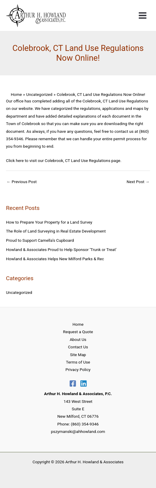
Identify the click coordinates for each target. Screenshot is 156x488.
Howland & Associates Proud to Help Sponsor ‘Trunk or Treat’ (61, 249)
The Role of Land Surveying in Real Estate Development (56, 231)
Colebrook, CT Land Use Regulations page (82, 160)
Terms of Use (78, 362)
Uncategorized (19, 292)
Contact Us (78, 346)
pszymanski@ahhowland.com (78, 431)
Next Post (137, 181)
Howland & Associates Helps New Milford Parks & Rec (55, 258)
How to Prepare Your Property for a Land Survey (49, 222)
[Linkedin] (83, 383)
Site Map (78, 354)
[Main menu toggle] (142, 15)
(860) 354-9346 (85, 424)
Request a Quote (78, 331)
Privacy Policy (77, 369)
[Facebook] (72, 383)
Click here (15, 160)
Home (78, 324)
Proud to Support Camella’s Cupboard (40, 240)
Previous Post (22, 181)
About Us (78, 339)
